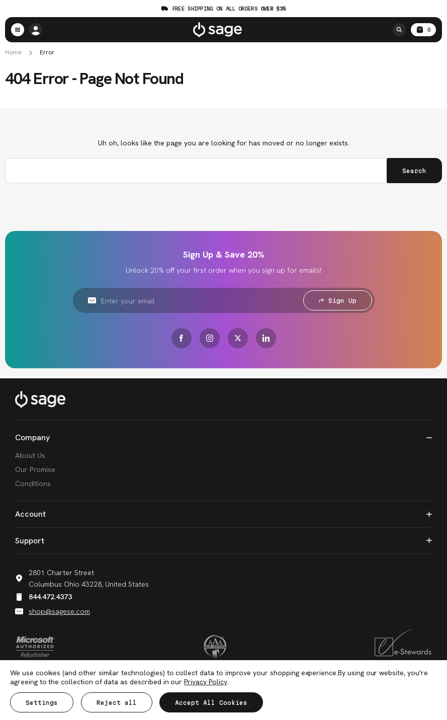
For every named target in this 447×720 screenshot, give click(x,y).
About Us (30, 454)
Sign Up (337, 300)
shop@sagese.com (52, 610)
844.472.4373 (43, 596)
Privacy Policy (205, 681)
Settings (42, 702)
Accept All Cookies (211, 702)
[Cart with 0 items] (423, 29)
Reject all (117, 702)
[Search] (399, 29)
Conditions (33, 483)
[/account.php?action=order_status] (35, 29)
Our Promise (35, 468)
